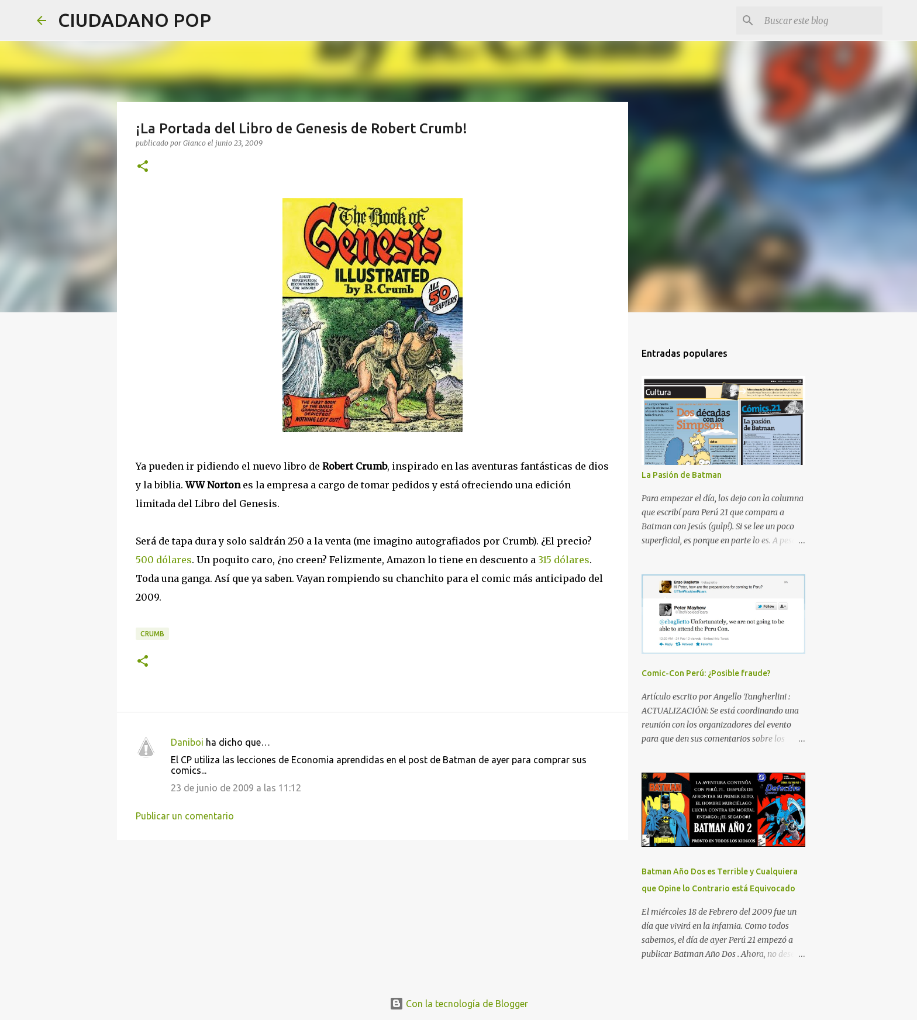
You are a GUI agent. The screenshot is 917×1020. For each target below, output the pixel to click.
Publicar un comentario (185, 816)
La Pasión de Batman (682, 475)
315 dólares (564, 560)
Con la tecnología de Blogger (458, 1003)
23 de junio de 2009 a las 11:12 (236, 788)
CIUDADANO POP (134, 19)
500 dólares (164, 560)
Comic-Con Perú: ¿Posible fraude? (706, 673)
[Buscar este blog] (821, 20)
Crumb (152, 634)
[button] (143, 167)
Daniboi (187, 742)
